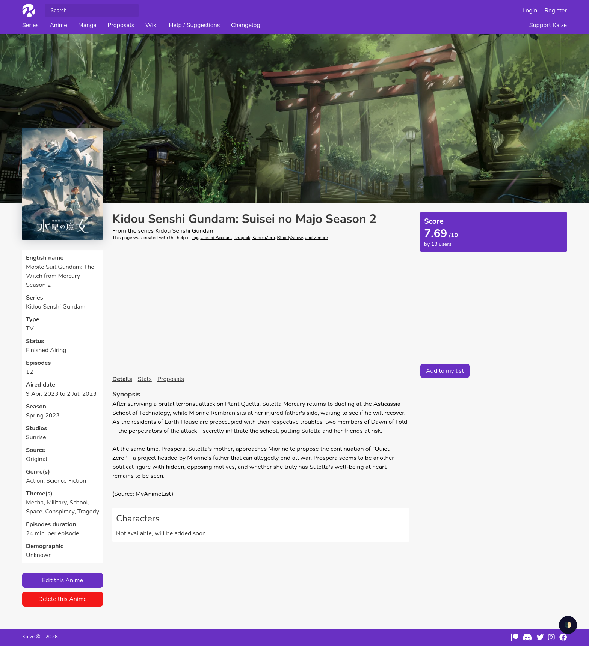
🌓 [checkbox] (568, 625)
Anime (58, 25)
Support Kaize (548, 25)
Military (57, 502)
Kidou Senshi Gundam (55, 307)
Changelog (245, 25)
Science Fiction (66, 481)
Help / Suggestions (194, 25)
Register (556, 10)
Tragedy (88, 511)
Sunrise (36, 437)
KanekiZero (263, 238)
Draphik (242, 238)
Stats (145, 379)
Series (30, 25)
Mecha (35, 502)
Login (530, 10)
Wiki (151, 25)
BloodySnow (290, 238)
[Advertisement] (260, 302)
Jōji (195, 238)
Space (34, 511)
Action (34, 481)
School (78, 502)
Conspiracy (59, 511)
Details (122, 379)
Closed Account (216, 238)
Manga (87, 25)
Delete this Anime (62, 599)
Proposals (120, 25)
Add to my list (445, 371)
